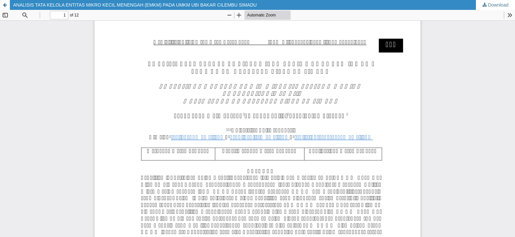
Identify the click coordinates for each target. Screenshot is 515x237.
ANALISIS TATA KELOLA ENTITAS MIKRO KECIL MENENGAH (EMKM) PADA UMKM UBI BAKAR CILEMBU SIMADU (135, 5)
